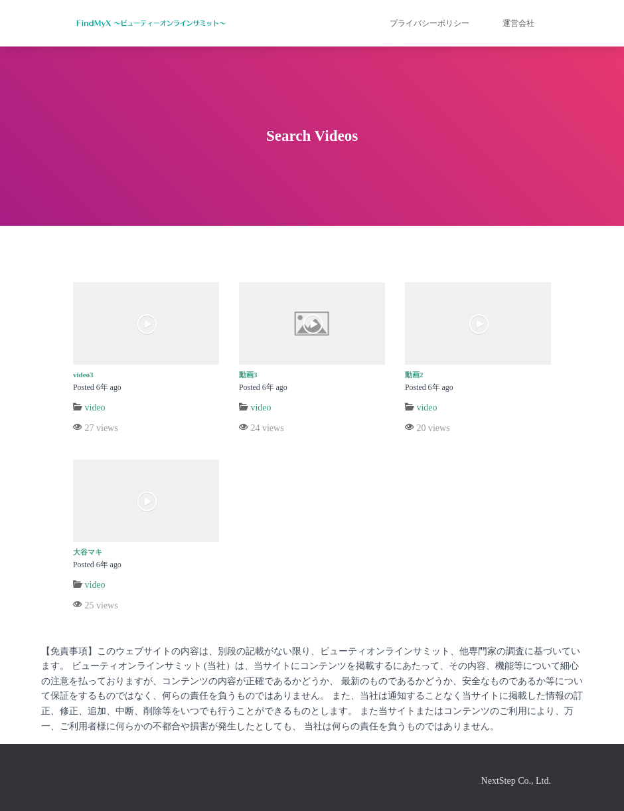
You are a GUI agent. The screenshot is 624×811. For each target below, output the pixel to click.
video (95, 407)
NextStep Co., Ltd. (516, 781)
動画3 (248, 375)
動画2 (414, 375)
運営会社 (518, 23)
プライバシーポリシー (429, 23)
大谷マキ (87, 552)
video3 (83, 375)
